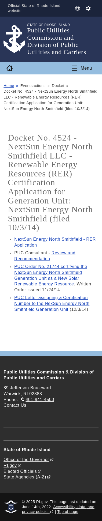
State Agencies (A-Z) (24, 477)
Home (8, 86)
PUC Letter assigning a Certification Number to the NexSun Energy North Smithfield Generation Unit (51, 303)
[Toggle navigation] (81, 68)
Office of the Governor (26, 459)
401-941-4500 (40, 399)
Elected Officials (20, 471)
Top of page (67, 511)
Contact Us (14, 405)
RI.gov (10, 465)
